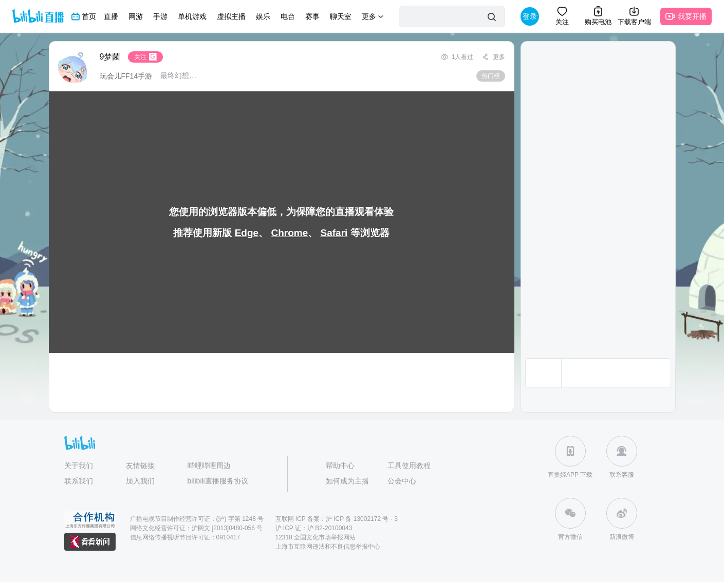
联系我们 (78, 481)
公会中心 (401, 481)
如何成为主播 (347, 481)
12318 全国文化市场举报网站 (315, 537)
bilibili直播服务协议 (218, 481)
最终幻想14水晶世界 (178, 75)
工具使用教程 (409, 465)
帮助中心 (340, 465)
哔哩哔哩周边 (209, 465)
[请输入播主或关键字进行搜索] (440, 16)
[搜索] (491, 16)
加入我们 (140, 481)
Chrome (289, 232)
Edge (246, 232)
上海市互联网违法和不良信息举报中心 (327, 546)
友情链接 (140, 465)
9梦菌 (110, 57)
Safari (334, 232)
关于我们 (78, 465)
